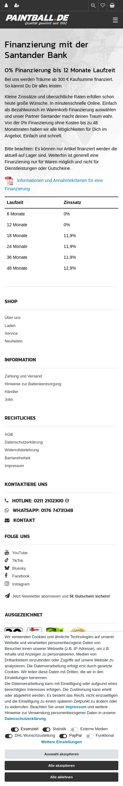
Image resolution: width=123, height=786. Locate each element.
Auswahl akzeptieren (61, 754)
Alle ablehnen (61, 777)
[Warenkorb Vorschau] (115, 5)
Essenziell (30, 729)
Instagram (17, 584)
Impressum (14, 466)
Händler (11, 392)
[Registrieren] (17, 5)
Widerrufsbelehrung (22, 450)
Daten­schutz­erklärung (25, 719)
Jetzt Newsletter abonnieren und (57, 596)
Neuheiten (13, 341)
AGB (9, 434)
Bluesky (15, 568)
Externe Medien (94, 729)
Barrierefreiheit (17, 458)
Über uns (12, 318)
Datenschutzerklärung (24, 442)
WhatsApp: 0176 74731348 (43, 510)
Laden (10, 326)
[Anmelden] (6, 5)
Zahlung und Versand (23, 376)
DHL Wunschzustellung (35, 735)
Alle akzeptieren (61, 765)
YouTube (16, 553)
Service (11, 333)
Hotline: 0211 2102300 (37, 500)
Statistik (59, 729)
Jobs (9, 399)
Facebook (17, 576)
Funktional (105, 735)
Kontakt (24, 520)
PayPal (75, 735)
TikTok (14, 561)
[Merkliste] (102, 5)
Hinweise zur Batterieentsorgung (33, 384)
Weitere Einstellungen (61, 742)
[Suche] (93, 5)
